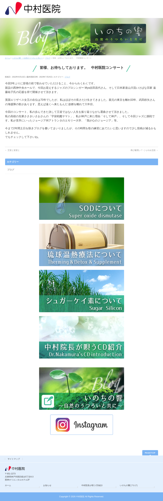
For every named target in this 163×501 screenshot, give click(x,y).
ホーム (8, 485)
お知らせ (47, 485)
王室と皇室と (12, 150)
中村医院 (80, 496)
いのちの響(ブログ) (129, 485)
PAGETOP (150, 453)
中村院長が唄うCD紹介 (92, 485)
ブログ (67, 77)
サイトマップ (14, 459)
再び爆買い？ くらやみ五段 (144, 150)
